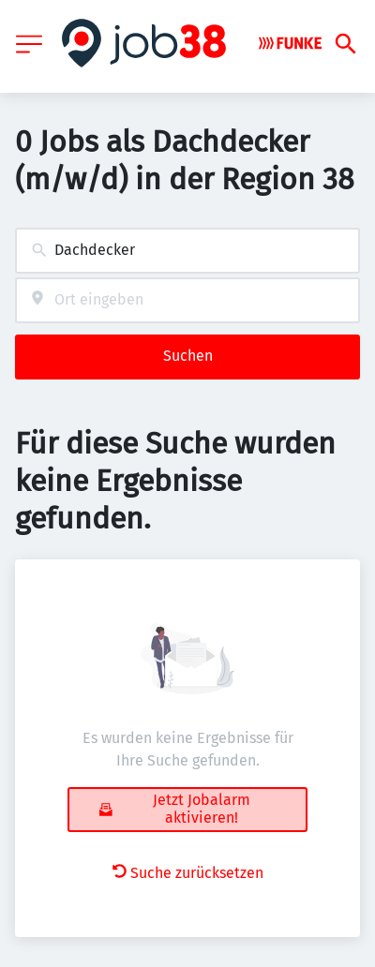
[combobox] (187, 251)
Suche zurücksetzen (187, 873)
